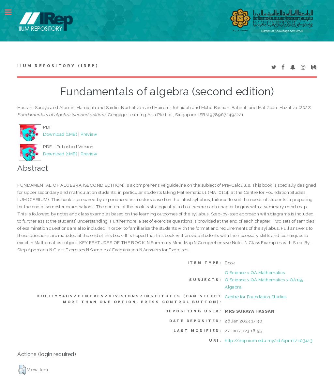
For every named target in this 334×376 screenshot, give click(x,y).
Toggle (11, 12)
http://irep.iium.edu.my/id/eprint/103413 (268, 340)
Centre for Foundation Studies (256, 296)
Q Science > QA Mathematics (255, 272)
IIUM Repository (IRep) (57, 66)
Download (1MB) (60, 134)
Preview (89, 134)
